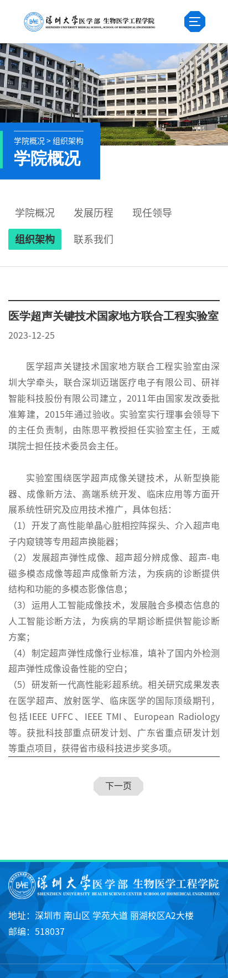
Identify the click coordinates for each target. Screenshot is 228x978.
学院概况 (35, 213)
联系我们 (93, 239)
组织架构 (35, 239)
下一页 (118, 785)
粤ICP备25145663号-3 (114, 971)
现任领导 (152, 213)
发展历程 (93, 213)
